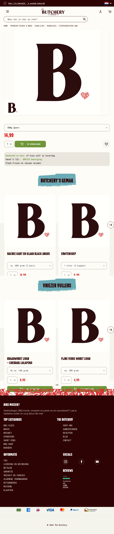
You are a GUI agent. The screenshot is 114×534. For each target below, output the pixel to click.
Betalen (8, 467)
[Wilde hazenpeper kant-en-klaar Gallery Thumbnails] (57, 107)
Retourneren (10, 482)
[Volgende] (110, 224)
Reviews (8, 486)
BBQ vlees (9, 425)
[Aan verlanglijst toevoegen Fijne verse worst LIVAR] (62, 303)
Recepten (67, 432)
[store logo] (53, 11)
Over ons (67, 425)
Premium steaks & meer (21, 26)
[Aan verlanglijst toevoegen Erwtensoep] (62, 198)
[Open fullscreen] (57, 72)
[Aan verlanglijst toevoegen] (106, 144)
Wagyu (7, 429)
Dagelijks (39, 26)
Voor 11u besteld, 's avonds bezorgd (26, 3)
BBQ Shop (8, 444)
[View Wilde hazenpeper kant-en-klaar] (11, 107)
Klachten (8, 490)
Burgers (8, 447)
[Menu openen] (7, 11)
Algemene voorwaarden (15, 479)
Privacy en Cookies (14, 475)
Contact (67, 440)
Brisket (8, 432)
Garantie (8, 471)
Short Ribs (9, 440)
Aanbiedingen (70, 429)
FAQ (5, 460)
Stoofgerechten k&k (68, 26)
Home (6, 26)
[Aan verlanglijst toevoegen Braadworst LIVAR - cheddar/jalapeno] (8, 303)
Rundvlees (51, 26)
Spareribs (9, 436)
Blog (65, 436)
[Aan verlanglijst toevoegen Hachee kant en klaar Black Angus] (8, 198)
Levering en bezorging (16, 464)
